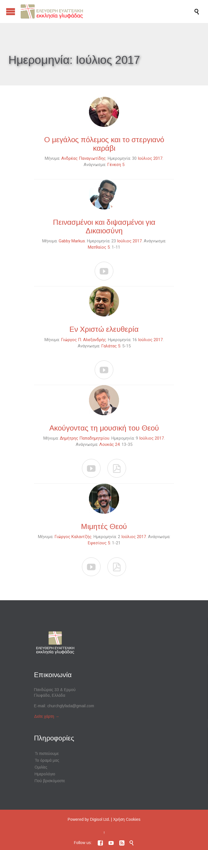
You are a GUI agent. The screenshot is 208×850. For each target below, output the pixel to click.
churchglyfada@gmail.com (70, 706)
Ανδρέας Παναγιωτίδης (83, 158)
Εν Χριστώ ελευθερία (104, 329)
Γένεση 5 (115, 164)
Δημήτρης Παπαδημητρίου (84, 438)
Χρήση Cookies (127, 819)
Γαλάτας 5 (110, 346)
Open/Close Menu (10, 11)
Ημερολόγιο (45, 774)
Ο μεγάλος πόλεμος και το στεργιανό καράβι (104, 143)
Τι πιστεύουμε (47, 753)
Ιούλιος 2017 (150, 158)
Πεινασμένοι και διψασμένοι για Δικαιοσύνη (104, 226)
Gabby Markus (72, 241)
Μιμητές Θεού (104, 526)
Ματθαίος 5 (99, 247)
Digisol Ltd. (100, 819)
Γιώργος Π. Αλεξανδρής (83, 339)
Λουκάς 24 (109, 444)
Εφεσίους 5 (99, 542)
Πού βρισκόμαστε (50, 780)
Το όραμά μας (47, 760)
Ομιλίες (41, 767)
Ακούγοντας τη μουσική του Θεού (104, 428)
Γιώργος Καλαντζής (73, 536)
